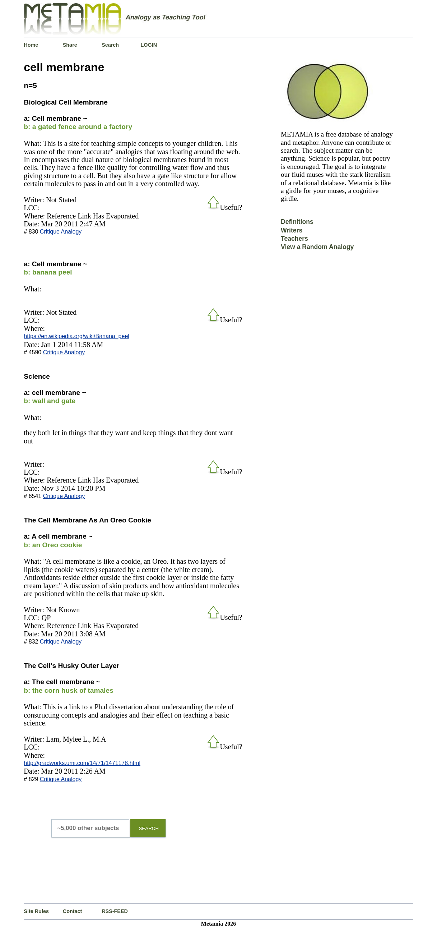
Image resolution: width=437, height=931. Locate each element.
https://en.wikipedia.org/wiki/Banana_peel (76, 336)
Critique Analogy (61, 232)
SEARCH (149, 828)
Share (70, 45)
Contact (72, 911)
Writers (291, 230)
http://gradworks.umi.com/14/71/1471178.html (82, 763)
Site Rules (36, 911)
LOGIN (149, 45)
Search (110, 45)
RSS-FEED (115, 911)
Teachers (294, 238)
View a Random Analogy (317, 246)
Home (31, 45)
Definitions (297, 221)
